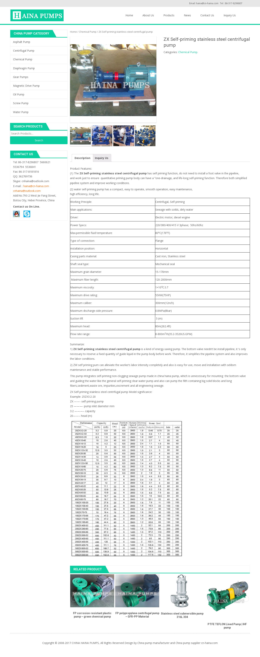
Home (129, 15)
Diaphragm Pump (24, 68)
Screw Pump (20, 103)
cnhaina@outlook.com (27, 191)
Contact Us (207, 15)
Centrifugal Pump (23, 50)
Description (82, 158)
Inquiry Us (230, 15)
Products (168, 15)
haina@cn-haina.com (36, 186)
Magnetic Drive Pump (26, 85)
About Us (148, 15)
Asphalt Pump (21, 42)
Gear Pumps (20, 77)
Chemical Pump (87, 31)
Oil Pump (18, 94)
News (187, 15)
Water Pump (20, 112)
